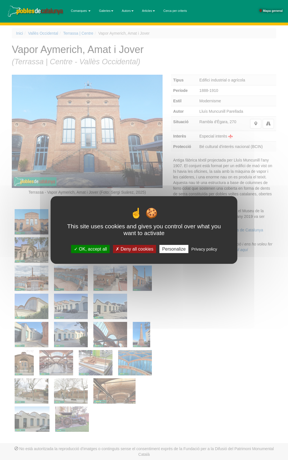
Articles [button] (148, 10)
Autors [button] (128, 10)
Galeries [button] (106, 10)
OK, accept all (90, 249)
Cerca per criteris (175, 10)
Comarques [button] (81, 10)
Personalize (174, 249)
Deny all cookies (134, 249)
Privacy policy (204, 249)
